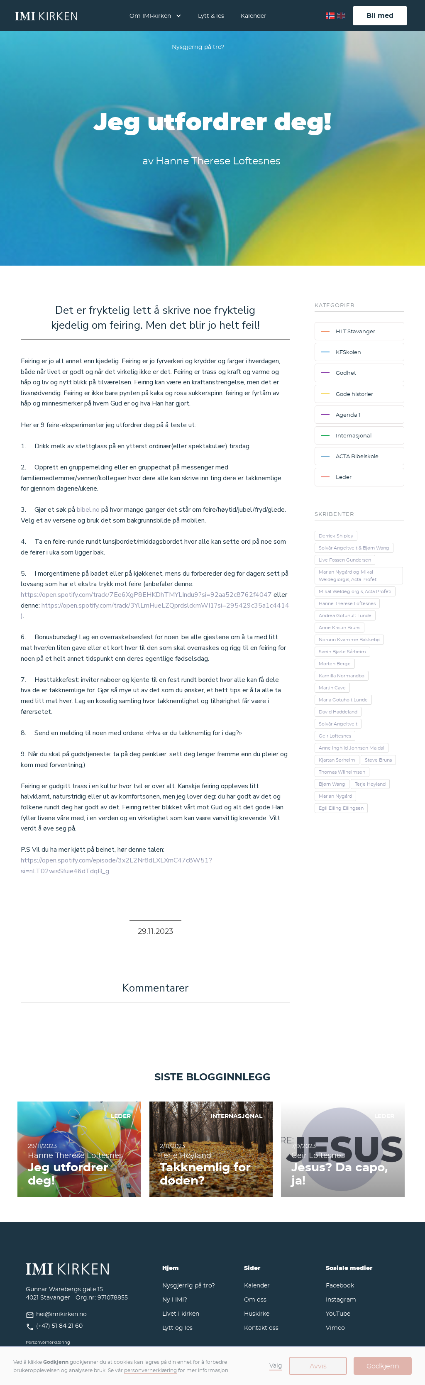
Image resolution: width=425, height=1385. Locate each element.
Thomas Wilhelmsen (342, 772)
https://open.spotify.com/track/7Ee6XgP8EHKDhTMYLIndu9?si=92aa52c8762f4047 (146, 594)
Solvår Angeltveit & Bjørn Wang (354, 548)
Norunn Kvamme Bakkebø (349, 639)
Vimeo (335, 1327)
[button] (155, 15)
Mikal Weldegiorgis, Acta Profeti (355, 591)
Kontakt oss (261, 1327)
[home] (46, 16)
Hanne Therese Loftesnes (347, 603)
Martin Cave (332, 688)
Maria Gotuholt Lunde (343, 700)
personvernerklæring (150, 1370)
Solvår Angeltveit (338, 724)
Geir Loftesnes (335, 736)
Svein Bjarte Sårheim (342, 652)
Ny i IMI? (174, 1299)
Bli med (379, 15)
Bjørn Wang (332, 784)
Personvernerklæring (48, 1342)
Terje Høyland (370, 784)
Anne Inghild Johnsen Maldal (351, 748)
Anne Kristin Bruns (339, 627)
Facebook (340, 1285)
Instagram (341, 1299)
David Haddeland (338, 712)
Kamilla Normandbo (341, 676)
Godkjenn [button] (382, 1365)
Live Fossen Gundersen (345, 560)
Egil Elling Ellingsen (341, 808)
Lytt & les (211, 16)
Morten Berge (335, 664)
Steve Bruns (378, 760)
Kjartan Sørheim (337, 760)
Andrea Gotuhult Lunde (345, 615)
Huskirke (256, 1313)
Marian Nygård (335, 796)
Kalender (253, 16)
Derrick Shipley (336, 536)
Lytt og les (177, 1327)
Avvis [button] (318, 1365)
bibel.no (88, 509)
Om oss (255, 1299)
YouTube (338, 1313)
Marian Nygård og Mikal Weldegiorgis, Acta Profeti (348, 575)
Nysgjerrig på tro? (198, 47)
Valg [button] (275, 1365)
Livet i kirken (180, 1313)
